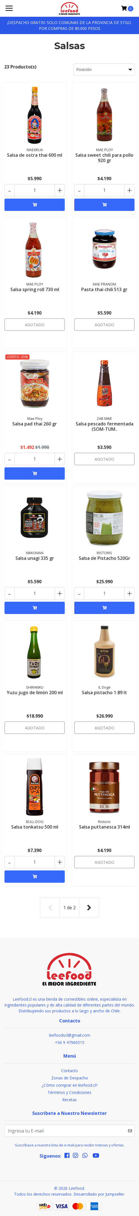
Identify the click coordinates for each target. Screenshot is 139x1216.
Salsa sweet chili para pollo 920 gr (104, 157)
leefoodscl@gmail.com (69, 1035)
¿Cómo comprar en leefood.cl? (70, 1085)
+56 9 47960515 (69, 1042)
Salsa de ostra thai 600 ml (34, 155)
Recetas (69, 1099)
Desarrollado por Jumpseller (98, 1194)
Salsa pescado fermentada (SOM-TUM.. (104, 426)
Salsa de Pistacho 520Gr (104, 558)
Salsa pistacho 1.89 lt (104, 692)
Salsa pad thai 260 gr (34, 424)
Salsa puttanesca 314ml (104, 827)
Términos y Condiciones (69, 1092)
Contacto (69, 1070)
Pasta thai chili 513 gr (104, 289)
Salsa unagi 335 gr (34, 558)
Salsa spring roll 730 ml (34, 289)
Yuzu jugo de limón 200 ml (35, 692)
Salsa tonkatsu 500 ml (34, 827)
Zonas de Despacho (69, 1078)
